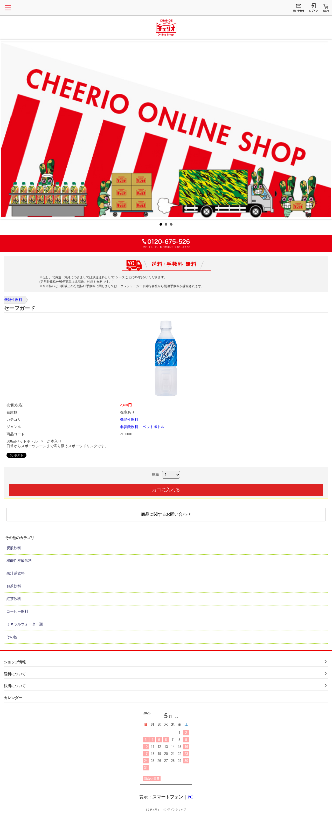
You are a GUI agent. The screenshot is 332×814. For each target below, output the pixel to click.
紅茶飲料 (13, 599)
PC (190, 797)
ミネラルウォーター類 (24, 624)
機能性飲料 (13, 300)
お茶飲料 (13, 586)
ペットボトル (153, 427)
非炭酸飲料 (129, 427)
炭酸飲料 (13, 548)
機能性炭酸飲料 (19, 561)
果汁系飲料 (15, 573)
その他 (11, 637)
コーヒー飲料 (17, 611)
